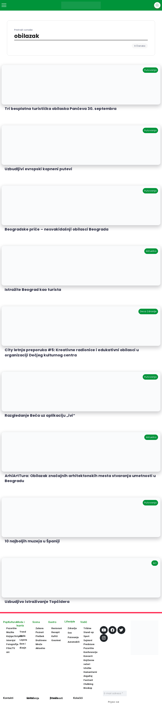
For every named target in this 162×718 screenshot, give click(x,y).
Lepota (23, 640)
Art (8, 652)
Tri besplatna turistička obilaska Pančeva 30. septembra (61, 108)
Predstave (89, 644)
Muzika (10, 632)
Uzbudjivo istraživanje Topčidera (37, 601)
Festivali (88, 680)
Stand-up (89, 632)
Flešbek (40, 636)
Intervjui (11, 640)
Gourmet (56, 640)
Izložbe (87, 668)
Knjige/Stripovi (14, 636)
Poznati (40, 632)
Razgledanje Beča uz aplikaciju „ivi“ (40, 415)
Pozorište (11, 628)
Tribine (87, 628)
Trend (23, 632)
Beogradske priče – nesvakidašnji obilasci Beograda (56, 229)
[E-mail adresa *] (115, 693)
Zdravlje (72, 628)
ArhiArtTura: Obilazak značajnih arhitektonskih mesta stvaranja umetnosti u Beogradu (80, 478)
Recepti (55, 632)
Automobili (74, 642)
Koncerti (88, 656)
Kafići (54, 636)
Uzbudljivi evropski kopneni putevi (38, 168)
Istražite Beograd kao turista (33, 289)
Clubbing (88, 684)
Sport (87, 636)
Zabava (40, 628)
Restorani (56, 628)
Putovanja (73, 637)
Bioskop (88, 688)
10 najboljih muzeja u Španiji (32, 541)
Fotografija (12, 644)
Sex (70, 632)
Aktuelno (40, 648)
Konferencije (90, 652)
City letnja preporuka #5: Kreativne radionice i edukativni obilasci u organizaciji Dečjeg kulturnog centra (72, 352)
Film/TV (10, 648)
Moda (23, 636)
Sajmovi (88, 640)
